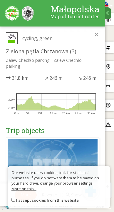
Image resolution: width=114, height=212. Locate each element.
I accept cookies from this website (47, 200)
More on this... (23, 188)
